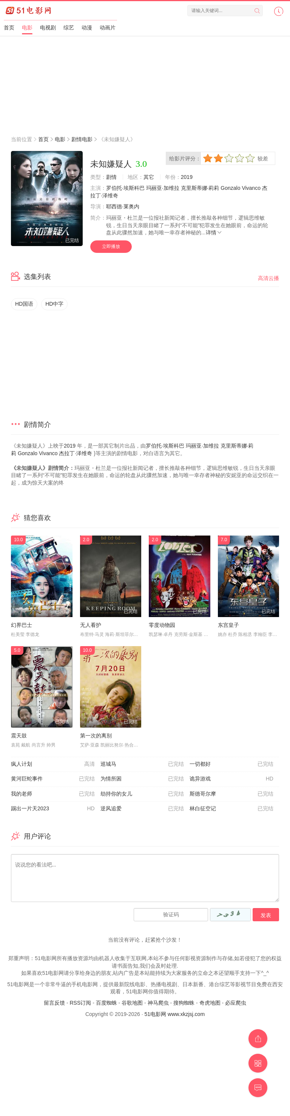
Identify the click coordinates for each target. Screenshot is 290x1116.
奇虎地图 (210, 1003)
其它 (148, 177)
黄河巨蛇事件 (53, 779)
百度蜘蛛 (106, 1003)
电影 (27, 28)
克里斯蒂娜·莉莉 (200, 188)
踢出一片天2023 (53, 809)
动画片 (108, 28)
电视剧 (48, 28)
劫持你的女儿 (142, 794)
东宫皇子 (228, 625)
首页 (9, 28)
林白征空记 (231, 809)
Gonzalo (230, 188)
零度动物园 (162, 625)
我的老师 (53, 794)
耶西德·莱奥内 (122, 206)
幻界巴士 (21, 625)
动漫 (87, 28)
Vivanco (251, 188)
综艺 (68, 28)
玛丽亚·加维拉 (162, 188)
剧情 (111, 177)
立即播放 (111, 246)
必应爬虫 (235, 1003)
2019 (187, 177)
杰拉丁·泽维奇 (75, 453)
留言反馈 (54, 1003)
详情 (214, 232)
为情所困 (142, 779)
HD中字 (54, 304)
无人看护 (90, 625)
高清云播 (268, 278)
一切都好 (231, 764)
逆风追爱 (142, 809)
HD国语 (24, 304)
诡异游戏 (231, 779)
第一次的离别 (96, 736)
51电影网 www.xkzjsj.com (175, 1014)
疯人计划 (53, 764)
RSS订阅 (80, 1003)
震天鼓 (19, 736)
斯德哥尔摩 (231, 794)
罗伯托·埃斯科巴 (125, 188)
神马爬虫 (158, 1003)
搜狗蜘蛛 (183, 1003)
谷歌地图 (132, 1003)
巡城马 (142, 764)
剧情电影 (82, 139)
